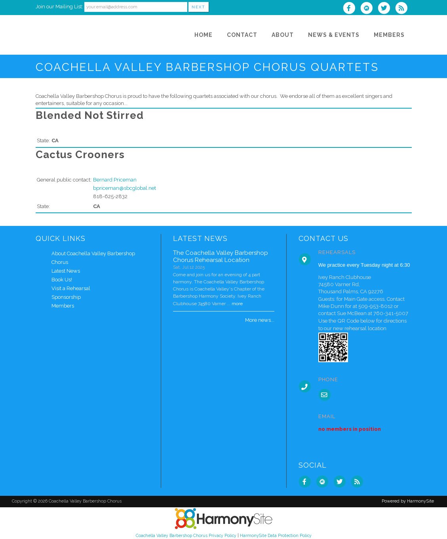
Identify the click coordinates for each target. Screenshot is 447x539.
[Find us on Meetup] (369, 9)
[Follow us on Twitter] (386, 9)
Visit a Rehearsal (70, 288)
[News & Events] (334, 35)
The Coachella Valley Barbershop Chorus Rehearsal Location (220, 256)
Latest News (65, 271)
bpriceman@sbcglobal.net (124, 188)
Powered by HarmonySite (408, 501)
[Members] (389, 35)
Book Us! (61, 280)
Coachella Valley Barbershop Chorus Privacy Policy (186, 535)
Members (62, 306)
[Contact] (242, 35)
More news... (259, 320)
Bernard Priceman (115, 180)
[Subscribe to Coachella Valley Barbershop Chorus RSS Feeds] (403, 9)
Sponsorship (66, 297)
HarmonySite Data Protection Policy (276, 535)
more (237, 303)
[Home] (203, 35)
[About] (282, 35)
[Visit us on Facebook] (351, 9)
